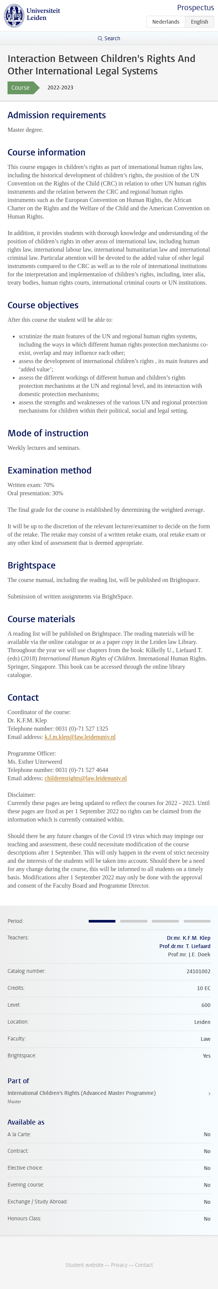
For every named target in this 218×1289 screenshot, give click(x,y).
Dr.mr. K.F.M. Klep (188, 938)
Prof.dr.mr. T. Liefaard (184, 946)
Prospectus (195, 8)
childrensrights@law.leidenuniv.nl (86, 778)
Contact (144, 1265)
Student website (84, 1265)
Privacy (119, 1265)
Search (112, 38)
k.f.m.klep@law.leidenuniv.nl (80, 737)
